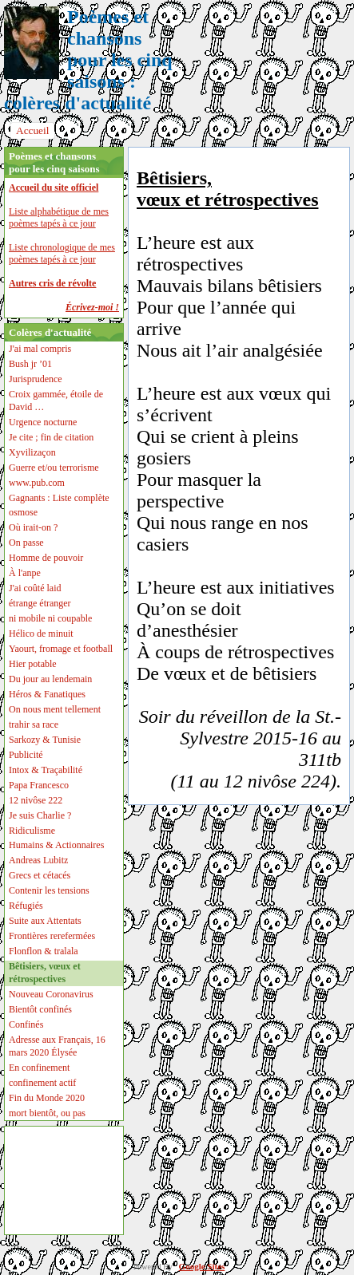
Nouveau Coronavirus (51, 994)
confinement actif (42, 1082)
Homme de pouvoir (46, 557)
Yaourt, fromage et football (61, 648)
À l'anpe (25, 572)
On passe (26, 542)
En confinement (39, 1067)
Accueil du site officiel (53, 187)
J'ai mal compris (40, 348)
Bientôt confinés (40, 1009)
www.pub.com (37, 482)
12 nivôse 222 (35, 800)
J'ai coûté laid (35, 588)
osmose (23, 512)
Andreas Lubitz (38, 860)
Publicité (26, 754)
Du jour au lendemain (50, 679)
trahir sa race (33, 724)
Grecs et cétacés (39, 875)
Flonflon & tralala (43, 951)
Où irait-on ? (33, 527)
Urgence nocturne (43, 422)
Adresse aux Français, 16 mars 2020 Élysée (57, 1046)
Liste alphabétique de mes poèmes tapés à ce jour (59, 217)
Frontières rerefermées (52, 935)
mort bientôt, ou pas (47, 1113)
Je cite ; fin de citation (51, 437)
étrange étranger (40, 603)
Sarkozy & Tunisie (45, 739)
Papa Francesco (39, 785)
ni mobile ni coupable (50, 618)
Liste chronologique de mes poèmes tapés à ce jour (62, 253)
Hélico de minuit (41, 633)
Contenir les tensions (49, 890)
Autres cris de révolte (52, 283)
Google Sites (202, 1266)
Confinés (26, 1024)
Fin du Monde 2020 (47, 1097)
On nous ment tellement (55, 709)
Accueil (32, 130)
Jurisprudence (35, 379)
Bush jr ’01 (30, 363)
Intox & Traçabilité (45, 770)
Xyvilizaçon (32, 452)
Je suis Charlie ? (40, 815)
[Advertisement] (59, 1180)
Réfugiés (26, 905)
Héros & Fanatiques (47, 694)
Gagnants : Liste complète (59, 497)
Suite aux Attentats (45, 920)
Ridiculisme (32, 830)
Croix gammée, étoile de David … (56, 400)
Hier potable (33, 663)
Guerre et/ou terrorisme (54, 467)
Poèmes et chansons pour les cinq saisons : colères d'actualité (88, 59)
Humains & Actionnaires (56, 845)
